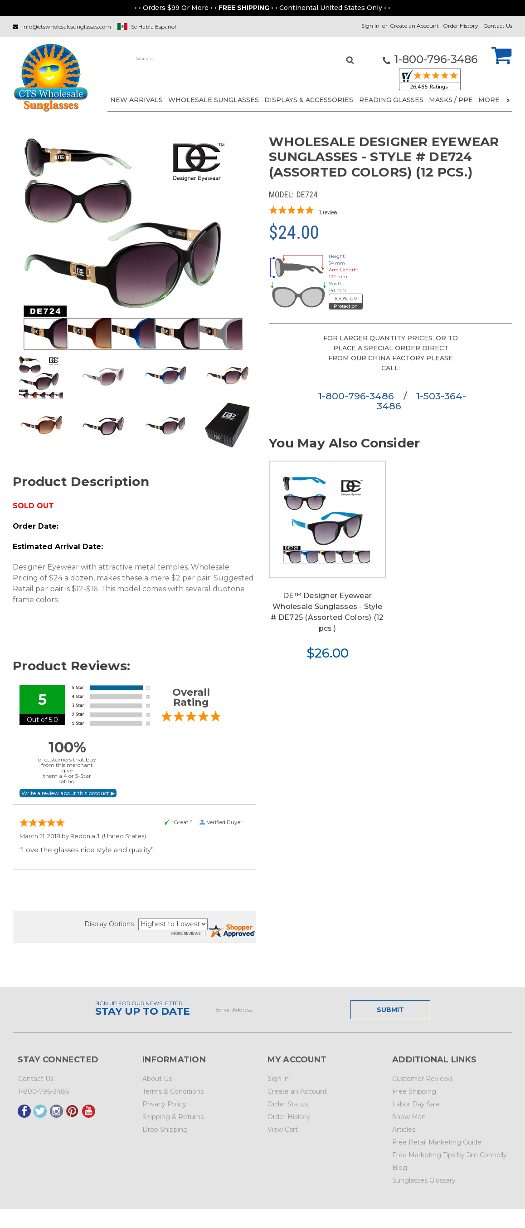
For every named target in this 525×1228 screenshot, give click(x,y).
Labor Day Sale (416, 1104)
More (494, 100)
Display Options (109, 924)
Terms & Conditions (173, 1091)
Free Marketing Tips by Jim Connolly (449, 1155)
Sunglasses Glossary (424, 1180)
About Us (157, 1079)
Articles (403, 1129)
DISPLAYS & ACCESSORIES (308, 100)
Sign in (370, 25)
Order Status (287, 1104)
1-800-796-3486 (357, 396)
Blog (399, 1168)
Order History (460, 25)
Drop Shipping (165, 1129)
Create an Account (414, 25)
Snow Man (409, 1117)
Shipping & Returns (173, 1117)
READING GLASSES (391, 100)
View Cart (282, 1129)
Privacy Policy (164, 1104)
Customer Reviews (422, 1079)
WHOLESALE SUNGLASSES (213, 100)
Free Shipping (414, 1091)
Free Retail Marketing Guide (436, 1142)
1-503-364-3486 (422, 401)
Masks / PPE (451, 100)
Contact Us (497, 25)
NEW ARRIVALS (136, 100)
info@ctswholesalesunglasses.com (66, 26)
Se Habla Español (153, 26)
